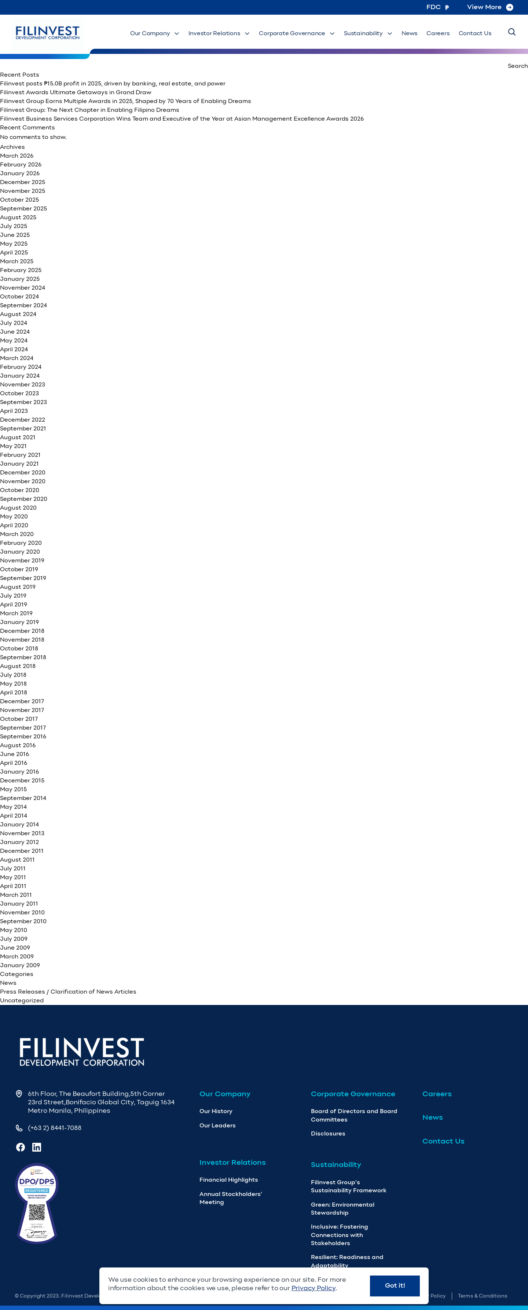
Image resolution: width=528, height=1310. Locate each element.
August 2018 (18, 666)
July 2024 (13, 322)
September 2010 (23, 921)
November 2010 (22, 912)
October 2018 (19, 648)
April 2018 (13, 692)
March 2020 (17, 534)
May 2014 (13, 806)
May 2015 (13, 789)
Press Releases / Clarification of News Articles (68, 991)
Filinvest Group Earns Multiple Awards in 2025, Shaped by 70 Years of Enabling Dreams (125, 101)
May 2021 (13, 446)
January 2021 (19, 463)
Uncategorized (22, 1000)
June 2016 (14, 754)
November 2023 (22, 384)
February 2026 (20, 164)
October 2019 (19, 569)
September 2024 (23, 305)
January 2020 (20, 551)
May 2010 (13, 929)
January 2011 (19, 903)
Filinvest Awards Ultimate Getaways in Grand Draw (75, 92)
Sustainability (381, 33)
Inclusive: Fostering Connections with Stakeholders (339, 1235)
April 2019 (13, 604)
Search (518, 65)
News (419, 33)
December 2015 (22, 780)
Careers (444, 33)
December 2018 (22, 630)
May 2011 (13, 877)
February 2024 (20, 366)
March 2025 (16, 261)
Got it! (395, 1285)
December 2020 (22, 472)
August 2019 (18, 586)
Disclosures (328, 1133)
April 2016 (13, 762)
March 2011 (16, 894)
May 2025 (13, 243)
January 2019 (19, 622)
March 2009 (17, 956)
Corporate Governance (317, 33)
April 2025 (14, 252)
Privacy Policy (314, 1288)
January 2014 (19, 824)
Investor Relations (247, 33)
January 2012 (19, 842)
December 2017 (22, 701)
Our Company (189, 33)
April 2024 (14, 349)
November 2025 (22, 190)
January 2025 (20, 278)
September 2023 (23, 402)
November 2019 (22, 560)
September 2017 (23, 727)
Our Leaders (217, 1125)
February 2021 (20, 454)
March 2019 (16, 613)
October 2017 (19, 718)
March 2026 (16, 155)
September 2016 (23, 736)
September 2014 (23, 798)
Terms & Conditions (482, 1296)
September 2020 (23, 498)
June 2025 (15, 234)
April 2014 (13, 815)
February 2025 (20, 270)
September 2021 (23, 428)
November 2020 (22, 481)
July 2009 (13, 938)
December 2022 (22, 419)
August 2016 (18, 745)
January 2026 (20, 173)
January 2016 (19, 771)
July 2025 (13, 226)
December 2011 (22, 850)
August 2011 (17, 859)
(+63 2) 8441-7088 (54, 1128)
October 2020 (19, 490)
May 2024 (13, 340)
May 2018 (13, 683)
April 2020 (14, 525)
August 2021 (18, 437)
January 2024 (20, 375)
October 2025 (19, 199)
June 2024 (15, 331)
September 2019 (23, 578)
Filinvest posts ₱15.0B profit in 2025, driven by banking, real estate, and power (112, 83)
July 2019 (13, 595)
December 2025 (22, 182)
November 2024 (22, 287)
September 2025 (23, 208)
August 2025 (18, 217)
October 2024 (19, 296)
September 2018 (23, 657)
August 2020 (18, 507)
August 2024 (18, 314)
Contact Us (477, 33)
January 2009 (20, 965)
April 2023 (14, 410)
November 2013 (22, 833)
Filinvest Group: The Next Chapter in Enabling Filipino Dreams (91, 109)
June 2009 (15, 947)
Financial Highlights (228, 1179)
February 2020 (21, 542)
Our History (215, 1111)
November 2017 (22, 710)
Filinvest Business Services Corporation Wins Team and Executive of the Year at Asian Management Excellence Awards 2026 (182, 118)
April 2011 (13, 885)
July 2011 (13, 868)
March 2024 (16, 358)
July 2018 (13, 674)
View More (490, 7)
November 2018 (22, 639)
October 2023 (19, 393)
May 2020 (14, 516)
